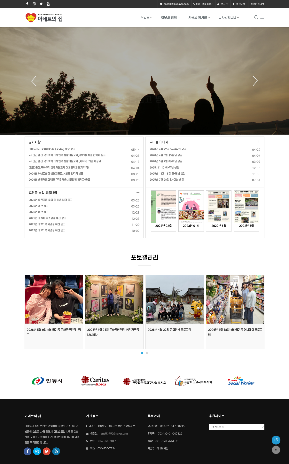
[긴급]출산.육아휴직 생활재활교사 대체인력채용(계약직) (59, 167)
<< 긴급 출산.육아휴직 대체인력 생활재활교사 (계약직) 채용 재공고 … (66, 161)
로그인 (222, 3)
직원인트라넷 (257, 3)
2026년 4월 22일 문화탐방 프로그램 (169, 330)
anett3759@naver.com (176, 3)
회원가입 (239, 3)
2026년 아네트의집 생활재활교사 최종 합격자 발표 (56, 173)
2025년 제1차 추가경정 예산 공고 (47, 230)
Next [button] (253, 81)
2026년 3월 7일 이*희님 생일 (166, 161)
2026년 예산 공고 (38, 212)
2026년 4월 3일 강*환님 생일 (166, 155)
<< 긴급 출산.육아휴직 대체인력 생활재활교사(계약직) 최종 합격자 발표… (68, 155)
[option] (144, 81)
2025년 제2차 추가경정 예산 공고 (47, 224)
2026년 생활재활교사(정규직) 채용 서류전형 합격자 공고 (59, 179)
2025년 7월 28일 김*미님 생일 (167, 179)
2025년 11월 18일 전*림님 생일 (167, 173)
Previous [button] (35, 81)
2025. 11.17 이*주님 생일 (164, 167)
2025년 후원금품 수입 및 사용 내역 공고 (50, 200)
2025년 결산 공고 (38, 206)
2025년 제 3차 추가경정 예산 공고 (47, 218)
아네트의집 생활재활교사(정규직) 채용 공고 (52, 149)
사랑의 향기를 (197, 18)
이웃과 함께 (169, 18)
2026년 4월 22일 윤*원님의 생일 (168, 149)
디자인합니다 (227, 18)
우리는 (145, 18)
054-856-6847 (204, 3)
